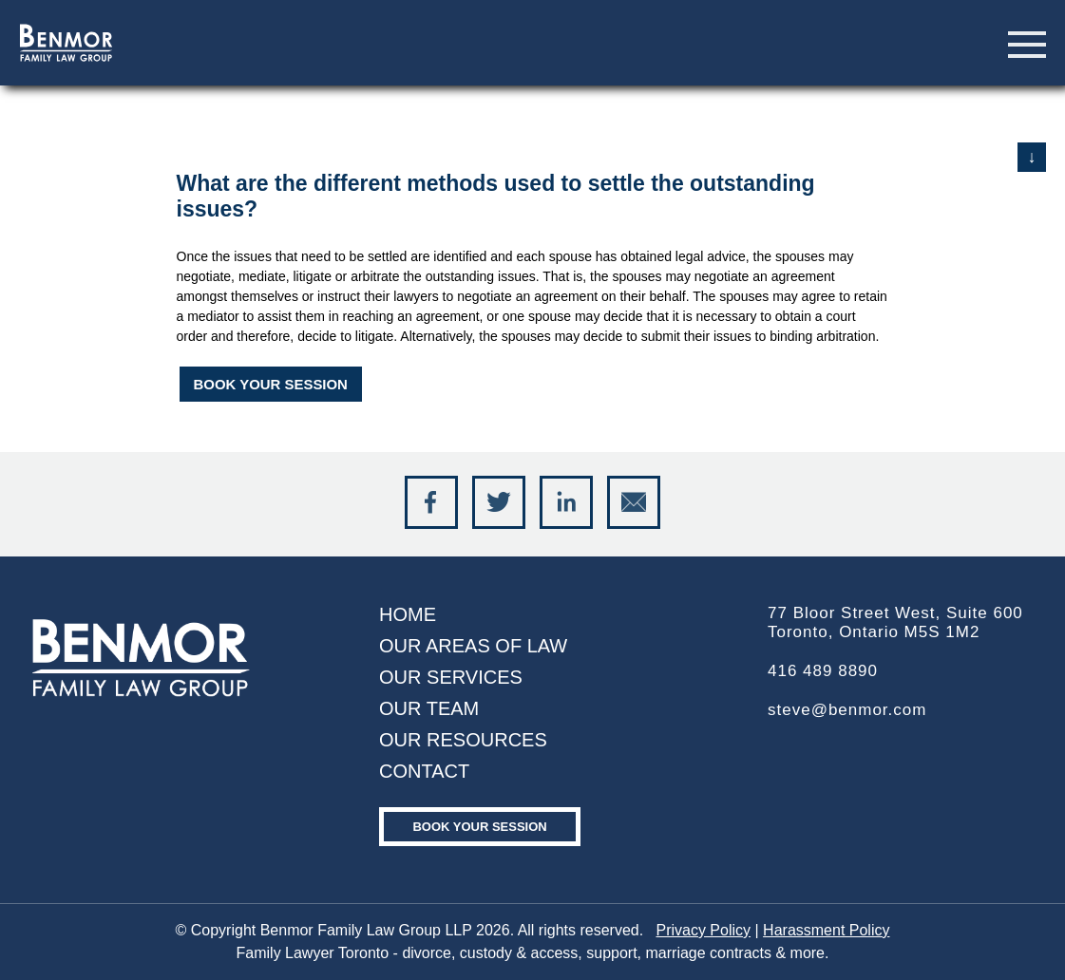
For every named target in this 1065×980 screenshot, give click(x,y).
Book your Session (479, 827)
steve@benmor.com (847, 710)
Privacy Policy (703, 930)
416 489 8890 (823, 671)
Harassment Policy (826, 930)
